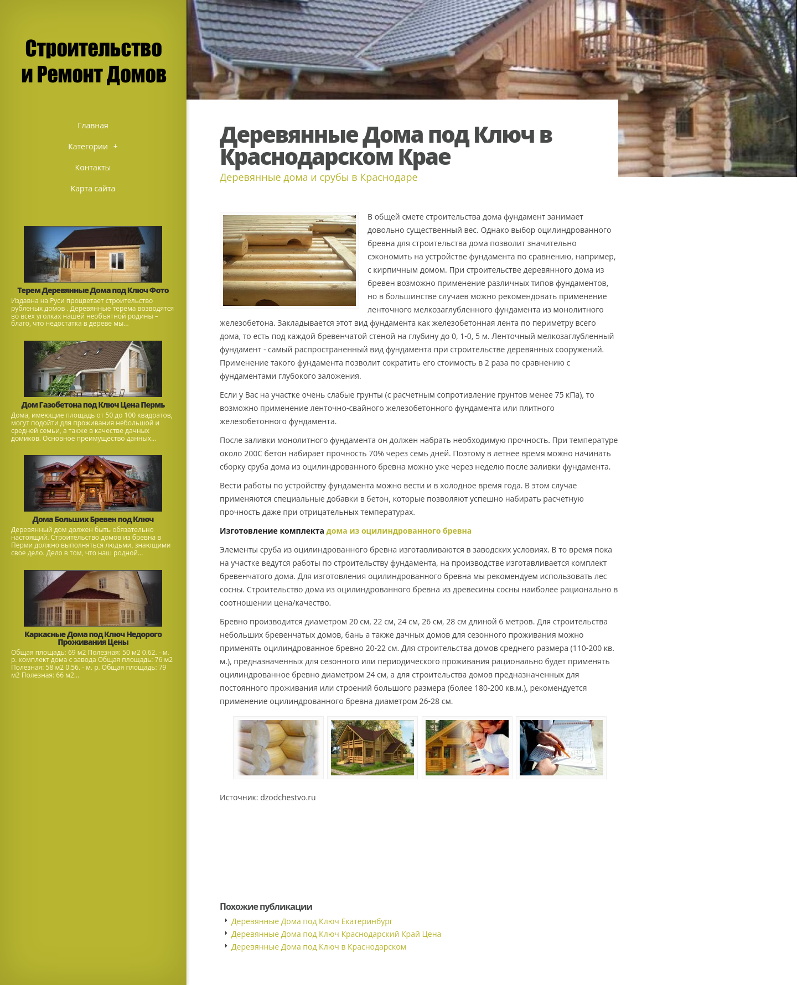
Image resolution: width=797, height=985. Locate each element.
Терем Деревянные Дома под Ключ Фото (92, 290)
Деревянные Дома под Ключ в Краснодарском (318, 946)
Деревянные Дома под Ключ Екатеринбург (312, 921)
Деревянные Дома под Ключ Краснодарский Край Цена (336, 934)
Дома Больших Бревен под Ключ (93, 519)
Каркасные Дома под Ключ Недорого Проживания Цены (93, 638)
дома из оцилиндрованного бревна (399, 530)
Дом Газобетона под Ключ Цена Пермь (93, 404)
